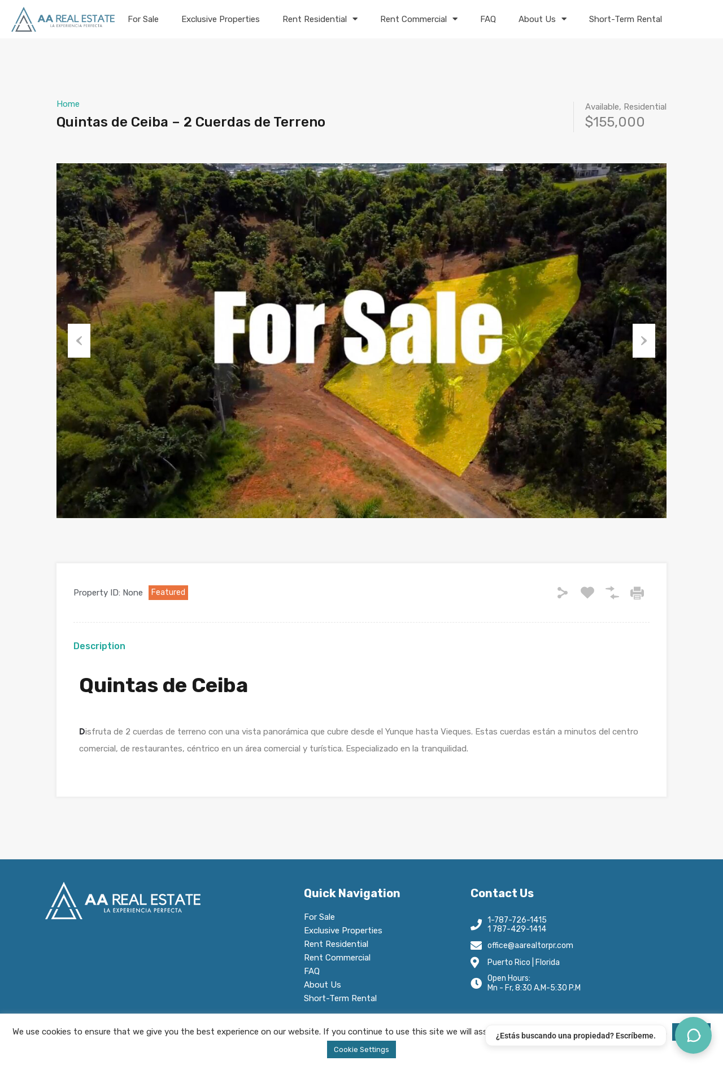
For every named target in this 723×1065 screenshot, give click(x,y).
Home (68, 104)
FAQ (488, 19)
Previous (79, 341)
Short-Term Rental (625, 19)
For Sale (143, 19)
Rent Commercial (419, 19)
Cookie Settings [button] (361, 1049)
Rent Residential (320, 19)
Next (644, 341)
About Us (543, 19)
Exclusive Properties (220, 19)
